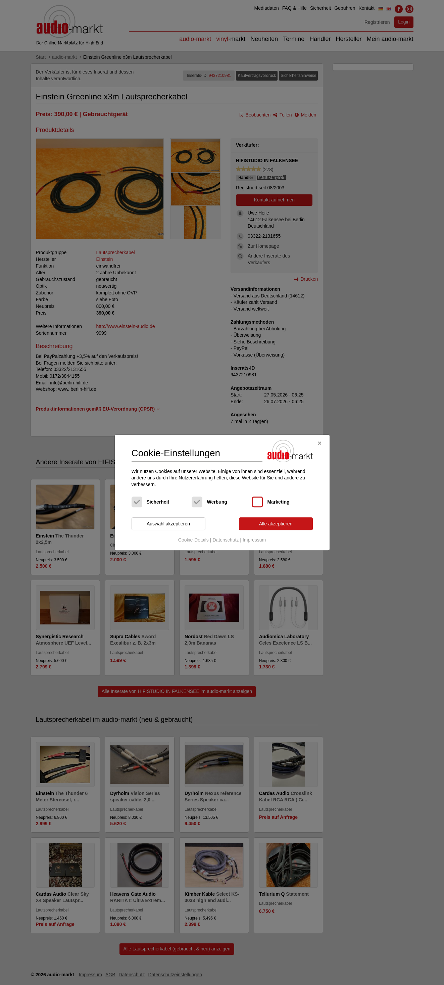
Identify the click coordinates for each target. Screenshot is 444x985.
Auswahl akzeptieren (168, 523)
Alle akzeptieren (276, 523)
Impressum (254, 540)
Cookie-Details (193, 540)
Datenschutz (225, 540)
